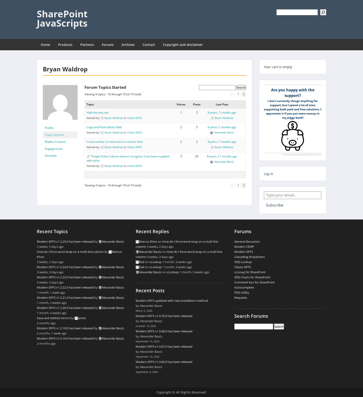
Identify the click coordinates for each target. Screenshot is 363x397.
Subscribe (274, 205)
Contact (149, 44)
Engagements (54, 149)
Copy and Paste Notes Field (104, 127)
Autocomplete (244, 287)
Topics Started (54, 135)
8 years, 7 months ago (222, 112)
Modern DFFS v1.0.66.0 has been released (164, 362)
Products (65, 44)
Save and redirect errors (53, 318)
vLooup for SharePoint (250, 272)
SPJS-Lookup (243, 262)
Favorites (51, 156)
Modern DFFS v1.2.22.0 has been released (65, 287)
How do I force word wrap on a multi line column (70, 252)
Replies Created (55, 142)
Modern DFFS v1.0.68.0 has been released (164, 331)
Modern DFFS (243, 252)
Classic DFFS (134, 118)
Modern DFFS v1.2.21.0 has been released (65, 297)
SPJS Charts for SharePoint (252, 277)
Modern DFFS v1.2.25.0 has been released (65, 241)
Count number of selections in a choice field (115, 142)
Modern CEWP (244, 247)
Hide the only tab (97, 112)
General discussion (247, 241)
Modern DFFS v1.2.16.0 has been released (65, 338)
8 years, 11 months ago (222, 156)
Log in (268, 174)
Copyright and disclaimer (183, 44)
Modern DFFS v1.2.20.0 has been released (65, 308)
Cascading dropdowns (249, 257)
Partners (87, 44)
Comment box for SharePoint (254, 282)
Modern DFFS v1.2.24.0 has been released (65, 267)
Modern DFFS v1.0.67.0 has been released (164, 346)
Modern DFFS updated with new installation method (172, 301)
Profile (49, 128)
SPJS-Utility (241, 292)
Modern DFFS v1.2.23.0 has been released (65, 277)
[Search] (323, 12)
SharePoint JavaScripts (62, 18)
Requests (240, 297)
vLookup (155, 262)
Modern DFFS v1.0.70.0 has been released (164, 316)
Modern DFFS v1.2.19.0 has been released (65, 328)
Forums (108, 44)
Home (45, 44)
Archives (128, 44)
